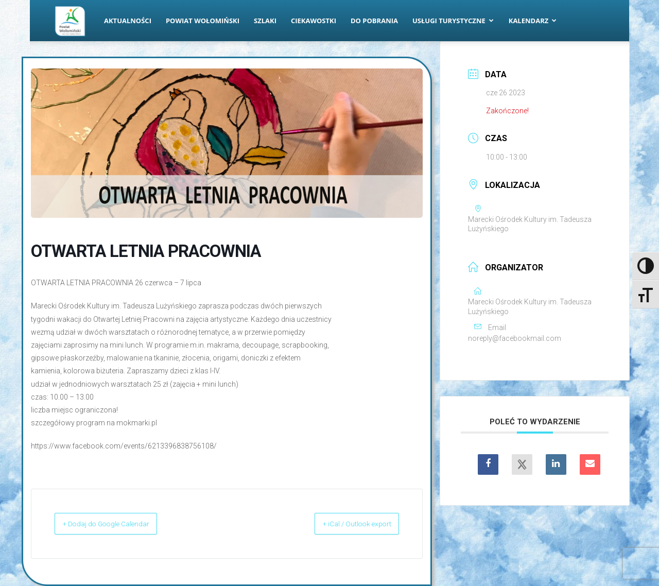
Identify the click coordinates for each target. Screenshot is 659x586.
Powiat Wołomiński (202, 20)
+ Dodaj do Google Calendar (119, 523)
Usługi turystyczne (453, 20)
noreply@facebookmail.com (514, 338)
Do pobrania (374, 20)
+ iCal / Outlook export (345, 523)
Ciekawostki (313, 20)
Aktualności (127, 20)
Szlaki (265, 20)
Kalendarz (533, 20)
